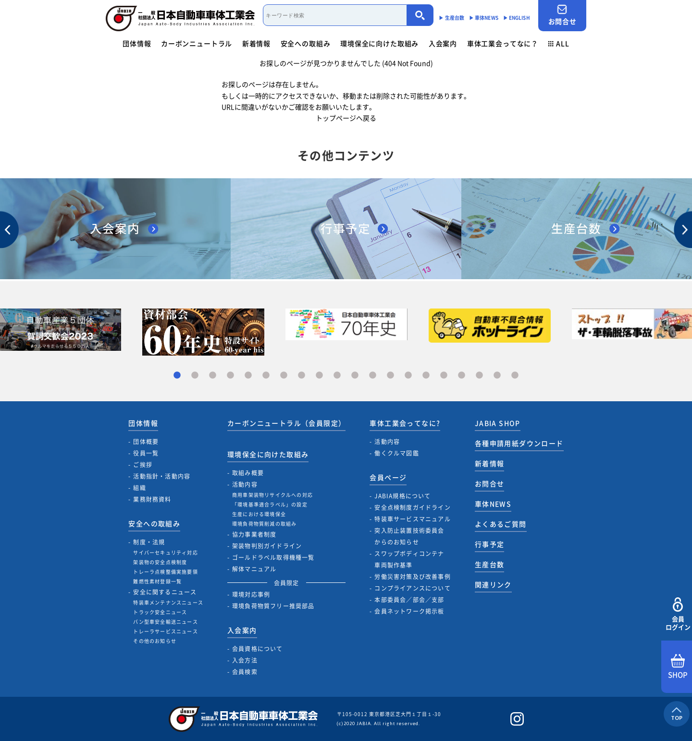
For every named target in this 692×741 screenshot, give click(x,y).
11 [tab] (355, 375)
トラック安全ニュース (160, 612)
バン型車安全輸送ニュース (165, 621)
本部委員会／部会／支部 (409, 599)
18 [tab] (479, 375)
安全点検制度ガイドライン (412, 507)
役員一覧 (146, 453)
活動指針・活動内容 (161, 476)
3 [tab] (213, 375)
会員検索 (245, 671)
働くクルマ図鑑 (396, 453)
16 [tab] (444, 375)
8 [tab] (301, 375)
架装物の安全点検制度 (160, 562)
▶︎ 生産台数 (451, 17)
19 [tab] (497, 375)
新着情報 (256, 43)
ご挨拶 (142, 464)
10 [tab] (337, 375)
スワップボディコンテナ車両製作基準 (409, 559)
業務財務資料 (152, 499)
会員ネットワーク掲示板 (409, 611)
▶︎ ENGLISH (516, 17)
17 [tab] (461, 375)
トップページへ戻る (346, 118)
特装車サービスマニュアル (412, 519)
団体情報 (137, 43)
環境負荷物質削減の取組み (264, 523)
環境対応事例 (251, 594)
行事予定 (490, 544)
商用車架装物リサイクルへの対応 (272, 494)
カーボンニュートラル (196, 43)
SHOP (677, 667)
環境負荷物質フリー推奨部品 (273, 606)
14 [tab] (408, 375)
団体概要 (146, 441)
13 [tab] (390, 375)
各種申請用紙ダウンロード (519, 443)
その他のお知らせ (154, 640)
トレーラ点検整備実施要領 (165, 571)
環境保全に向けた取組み (379, 43)
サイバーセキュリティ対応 (165, 552)
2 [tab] (195, 375)
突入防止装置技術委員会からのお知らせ (409, 536)
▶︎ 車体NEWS (483, 17)
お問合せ (562, 15)
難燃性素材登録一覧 (157, 581)
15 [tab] (426, 375)
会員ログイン (678, 614)
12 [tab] (373, 375)
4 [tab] (230, 375)
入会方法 (245, 660)
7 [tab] (284, 375)
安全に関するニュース (165, 592)
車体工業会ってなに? (405, 423)
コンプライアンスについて (412, 588)
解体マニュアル (254, 569)
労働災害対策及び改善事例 (412, 576)
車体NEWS (493, 503)
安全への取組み (306, 43)
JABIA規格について (402, 496)
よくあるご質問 (501, 524)
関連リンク (493, 584)
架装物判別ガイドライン (267, 546)
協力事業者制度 (254, 534)
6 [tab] (266, 375)
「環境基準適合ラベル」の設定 (270, 504)
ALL (558, 43)
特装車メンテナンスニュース (168, 602)
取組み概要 (248, 473)
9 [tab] (319, 375)
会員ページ (388, 477)
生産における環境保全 (259, 514)
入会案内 (443, 43)
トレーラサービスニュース (165, 631)
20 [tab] (515, 375)
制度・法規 (149, 542)
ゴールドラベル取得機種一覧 (273, 557)
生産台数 (490, 564)
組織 (139, 487)
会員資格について (257, 648)
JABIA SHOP (497, 423)
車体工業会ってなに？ (502, 43)
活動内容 (245, 484)
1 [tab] (177, 375)
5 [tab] (248, 375)
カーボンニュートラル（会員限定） (286, 423)
